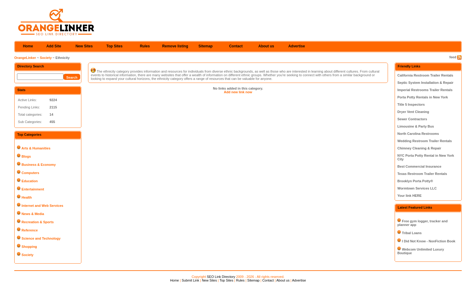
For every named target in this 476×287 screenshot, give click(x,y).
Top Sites (114, 46)
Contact (236, 46)
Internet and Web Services (42, 205)
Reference (30, 230)
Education (30, 181)
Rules (145, 46)
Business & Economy (39, 164)
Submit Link (190, 280)
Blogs (26, 156)
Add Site (53, 46)
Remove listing (175, 46)
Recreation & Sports (38, 222)
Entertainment (33, 189)
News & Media (33, 214)
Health (27, 197)
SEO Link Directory (221, 276)
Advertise (296, 46)
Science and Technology (41, 238)
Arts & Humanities (36, 148)
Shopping (29, 246)
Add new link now (238, 92)
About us (266, 46)
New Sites (84, 46)
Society (46, 58)
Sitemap (206, 46)
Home (28, 46)
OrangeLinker (25, 58)
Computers (30, 173)
